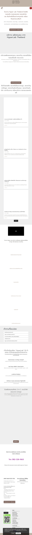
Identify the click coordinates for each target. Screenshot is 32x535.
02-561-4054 (17, 3)
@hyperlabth (17, 0)
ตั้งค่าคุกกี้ (13, 533)
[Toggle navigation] (31, 8)
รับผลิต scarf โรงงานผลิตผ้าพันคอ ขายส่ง (16, 268)
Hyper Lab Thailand (11, 495)
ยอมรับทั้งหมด (18, 533)
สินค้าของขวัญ (14, 513)
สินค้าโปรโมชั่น (14, 514)
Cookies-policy (15, 522)
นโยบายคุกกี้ (7, 531)
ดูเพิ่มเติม (5, 125)
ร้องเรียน (13, 527)
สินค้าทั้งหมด (14, 512)
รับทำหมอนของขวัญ (16, 82)
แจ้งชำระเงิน (14, 521)
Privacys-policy (15, 523)
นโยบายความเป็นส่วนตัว (23, 530)
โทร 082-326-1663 (16, 459)
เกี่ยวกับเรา (14, 520)
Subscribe (6, 512)
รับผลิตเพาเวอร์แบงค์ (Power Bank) (16, 254)
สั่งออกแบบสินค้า (15, 516)
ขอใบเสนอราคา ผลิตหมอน (16, 30)
